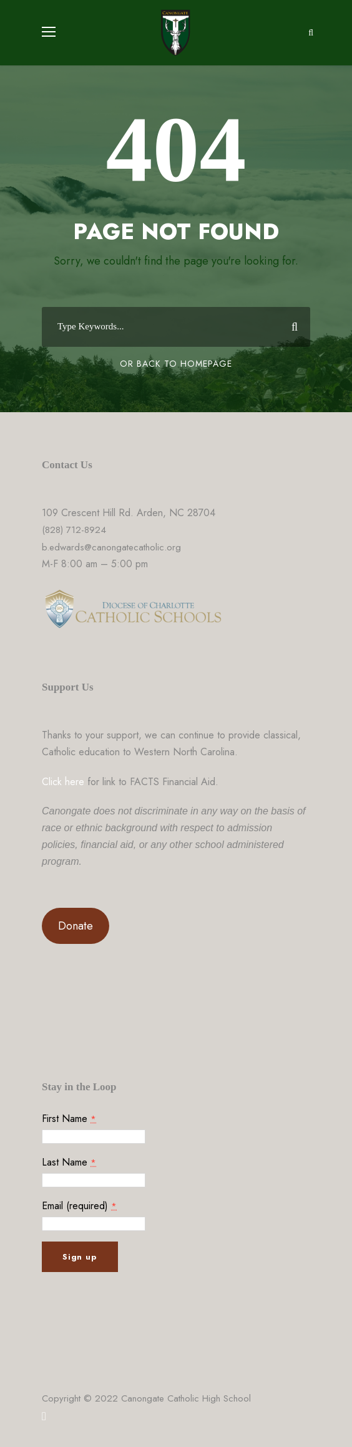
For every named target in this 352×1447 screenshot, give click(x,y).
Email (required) (79, 1206)
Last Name (69, 1162)
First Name (69, 1118)
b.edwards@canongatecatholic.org (111, 547)
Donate (75, 926)
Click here (63, 782)
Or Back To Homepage (176, 363)
